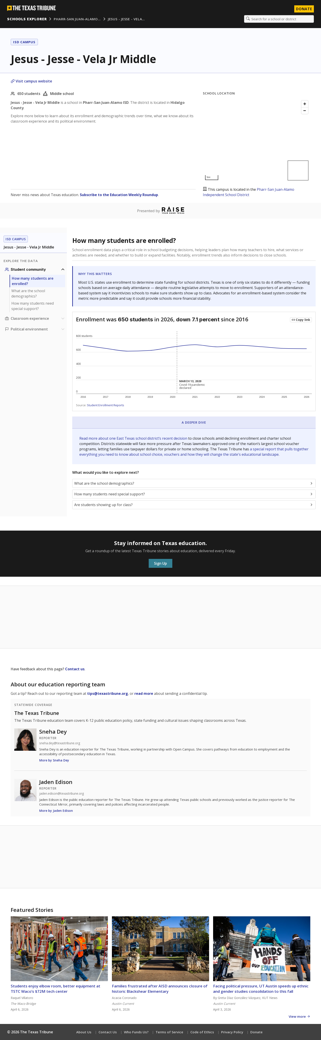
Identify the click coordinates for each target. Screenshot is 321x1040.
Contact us (74, 669)
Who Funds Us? (136, 1032)
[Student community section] (35, 269)
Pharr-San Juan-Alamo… (77, 19)
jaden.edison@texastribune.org (61, 794)
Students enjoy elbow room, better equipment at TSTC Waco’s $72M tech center (55, 988)
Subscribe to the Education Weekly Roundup (119, 194)
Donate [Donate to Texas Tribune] (304, 8)
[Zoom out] (304, 110)
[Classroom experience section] (35, 318)
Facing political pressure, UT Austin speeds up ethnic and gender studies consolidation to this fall (261, 988)
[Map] (256, 140)
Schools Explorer (27, 18)
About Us (83, 1032)
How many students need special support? (32, 306)
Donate (256, 1032)
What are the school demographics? (28, 293)
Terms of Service (169, 1032)
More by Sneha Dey (54, 760)
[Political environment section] (35, 329)
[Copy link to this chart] (301, 319)
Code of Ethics (202, 1032)
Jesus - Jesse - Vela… (126, 19)
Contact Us (108, 1032)
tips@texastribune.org (107, 693)
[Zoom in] (304, 104)
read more (143, 693)
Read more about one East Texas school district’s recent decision (133, 438)
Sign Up (160, 563)
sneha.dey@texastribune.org (59, 743)
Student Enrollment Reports (105, 405)
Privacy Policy (232, 1032)
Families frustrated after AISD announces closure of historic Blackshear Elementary (160, 988)
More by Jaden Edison (56, 810)
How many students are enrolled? (33, 281)
